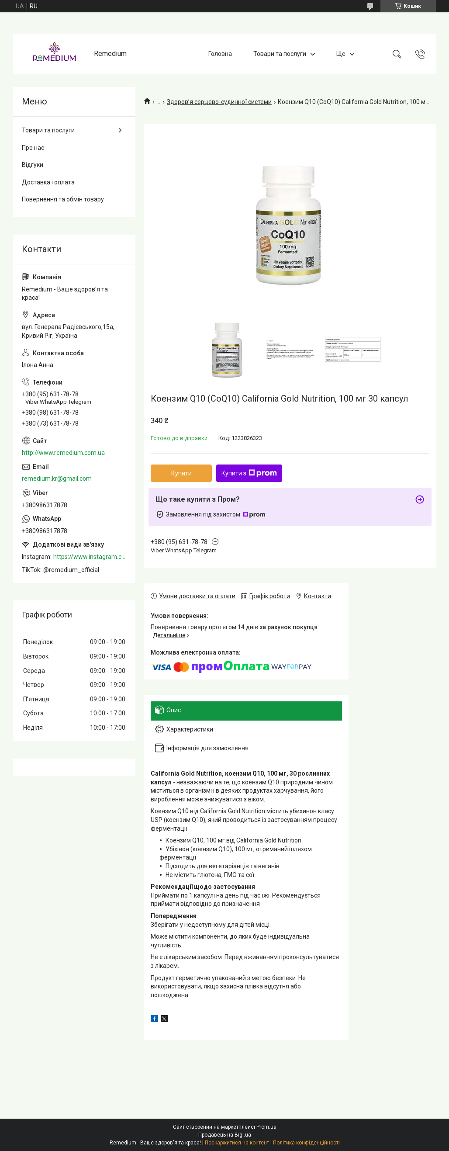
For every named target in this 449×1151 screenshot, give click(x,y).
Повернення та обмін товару (63, 199)
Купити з (249, 473)
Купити (181, 473)
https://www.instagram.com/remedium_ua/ (90, 556)
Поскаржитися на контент (237, 1143)
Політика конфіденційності (306, 1143)
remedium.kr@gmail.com (57, 478)
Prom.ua (266, 1127)
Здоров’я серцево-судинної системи (219, 101)
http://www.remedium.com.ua (63, 452)
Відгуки (32, 164)
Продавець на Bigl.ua (224, 1135)
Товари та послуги (279, 53)
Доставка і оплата (48, 182)
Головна (220, 53)
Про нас (33, 147)
